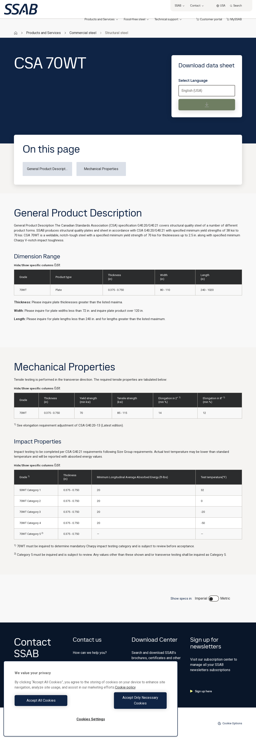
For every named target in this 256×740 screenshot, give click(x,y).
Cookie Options (230, 723)
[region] (90, 702)
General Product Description (48, 169)
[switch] (214, 598)
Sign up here (201, 691)
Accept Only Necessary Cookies (129, 703)
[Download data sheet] (206, 104)
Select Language (193, 80)
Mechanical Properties (101, 169)
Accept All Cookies (51, 703)
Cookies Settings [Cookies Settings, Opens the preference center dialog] (90, 719)
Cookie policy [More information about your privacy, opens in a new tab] (125, 693)
